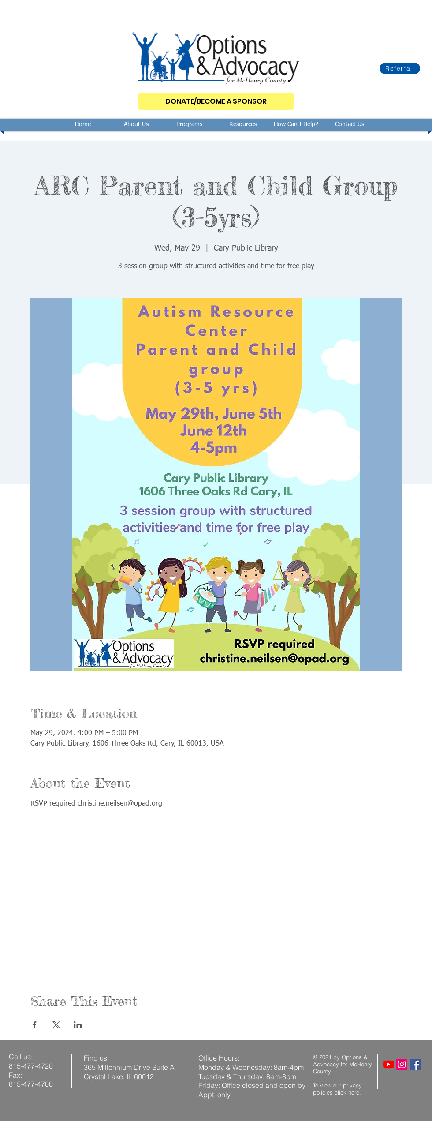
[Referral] (400, 68)
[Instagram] (401, 1064)
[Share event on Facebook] (34, 1024)
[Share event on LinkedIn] (78, 1024)
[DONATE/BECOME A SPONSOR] (216, 101)
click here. (348, 1092)
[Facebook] (415, 1064)
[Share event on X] (56, 1024)
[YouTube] (388, 1064)
